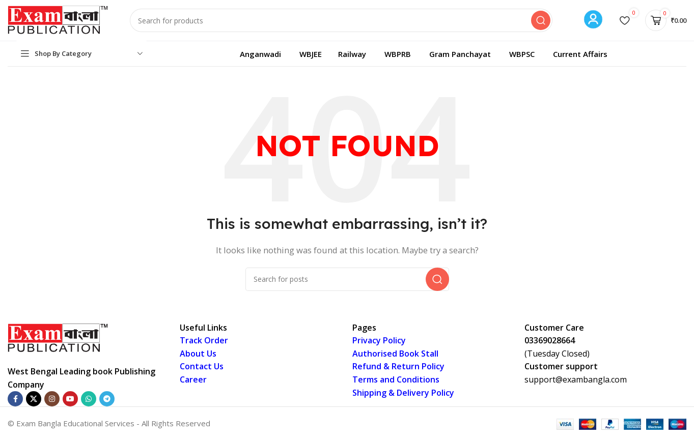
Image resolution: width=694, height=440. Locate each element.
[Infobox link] (593, 20)
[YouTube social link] (70, 398)
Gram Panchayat (460, 54)
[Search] (341, 20)
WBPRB (397, 54)
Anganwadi (260, 54)
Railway (352, 54)
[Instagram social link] (52, 398)
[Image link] (58, 337)
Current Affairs (580, 54)
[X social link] (33, 398)
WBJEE (310, 54)
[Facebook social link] (15, 398)
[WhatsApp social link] (88, 398)
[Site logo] (58, 19)
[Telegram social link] (107, 398)
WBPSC (522, 54)
